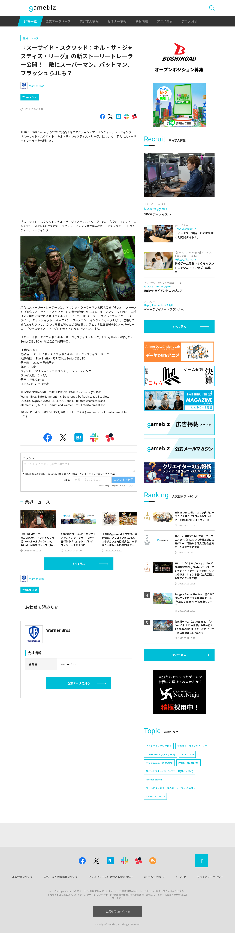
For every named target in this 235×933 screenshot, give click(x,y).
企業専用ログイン (117, 911)
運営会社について (22, 877)
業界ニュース (31, 38)
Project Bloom (154, 779)
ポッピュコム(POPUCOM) (159, 762)
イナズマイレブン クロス (159, 746)
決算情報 (141, 21)
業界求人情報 (89, 21)
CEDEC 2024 (187, 754)
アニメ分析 (189, 21)
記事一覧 (30, 21)
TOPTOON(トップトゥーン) (160, 754)
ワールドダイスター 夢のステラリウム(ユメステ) (171, 788)
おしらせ (181, 877)
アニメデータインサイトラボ (192, 746)
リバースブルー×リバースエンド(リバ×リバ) (169, 771)
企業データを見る (78, 683)
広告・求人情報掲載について (61, 877)
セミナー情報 (116, 21)
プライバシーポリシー (210, 877)
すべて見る (79, 563)
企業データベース (58, 21)
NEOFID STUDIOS (155, 796)
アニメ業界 (165, 21)
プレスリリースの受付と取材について (111, 877)
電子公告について (154, 877)
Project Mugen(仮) (188, 762)
